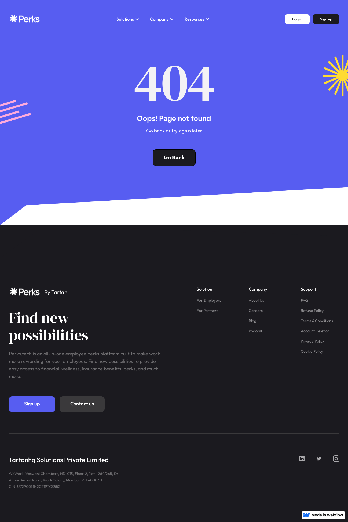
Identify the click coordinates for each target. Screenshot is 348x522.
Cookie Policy (312, 351)
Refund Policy (312, 310)
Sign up (32, 404)
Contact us (82, 404)
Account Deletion (315, 331)
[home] (25, 19)
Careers (256, 310)
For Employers (209, 300)
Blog (252, 320)
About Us (256, 300)
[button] (128, 19)
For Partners (207, 310)
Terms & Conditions (317, 320)
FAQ (304, 300)
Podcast (255, 331)
